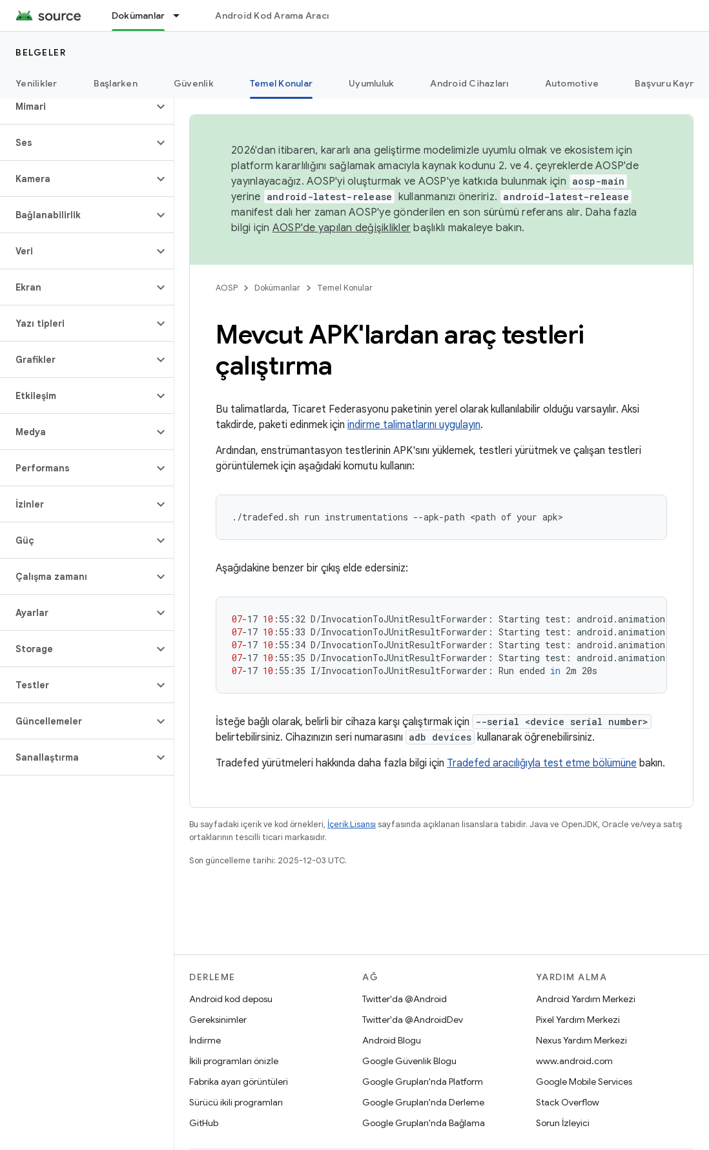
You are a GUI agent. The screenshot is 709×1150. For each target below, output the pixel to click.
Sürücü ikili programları (236, 1102)
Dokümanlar (277, 287)
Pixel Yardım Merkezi (578, 1019)
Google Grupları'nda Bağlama (423, 1123)
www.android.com (574, 1061)
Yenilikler (36, 83)
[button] (76, 106)
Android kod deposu (230, 999)
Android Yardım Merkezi (585, 999)
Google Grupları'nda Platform (422, 1081)
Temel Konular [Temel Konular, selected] (281, 83)
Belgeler (40, 52)
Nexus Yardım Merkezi (581, 1040)
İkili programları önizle (233, 1061)
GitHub (203, 1123)
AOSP (227, 287)
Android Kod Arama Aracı (272, 15)
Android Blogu (391, 1040)
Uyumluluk (371, 83)
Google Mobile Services (584, 1081)
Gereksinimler (218, 1019)
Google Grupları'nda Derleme (423, 1102)
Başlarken (116, 83)
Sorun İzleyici (563, 1123)
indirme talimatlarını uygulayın (413, 424)
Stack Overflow (567, 1102)
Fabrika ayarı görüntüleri (238, 1081)
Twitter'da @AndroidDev (412, 1019)
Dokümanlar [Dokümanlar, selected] (138, 15)
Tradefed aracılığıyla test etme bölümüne (542, 763)
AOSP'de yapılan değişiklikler (341, 227)
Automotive (572, 83)
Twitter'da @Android (404, 999)
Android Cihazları (469, 83)
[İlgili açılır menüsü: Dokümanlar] (182, 15)
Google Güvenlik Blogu (409, 1061)
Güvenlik (194, 83)
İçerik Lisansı (351, 824)
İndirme (205, 1040)
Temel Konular (345, 287)
